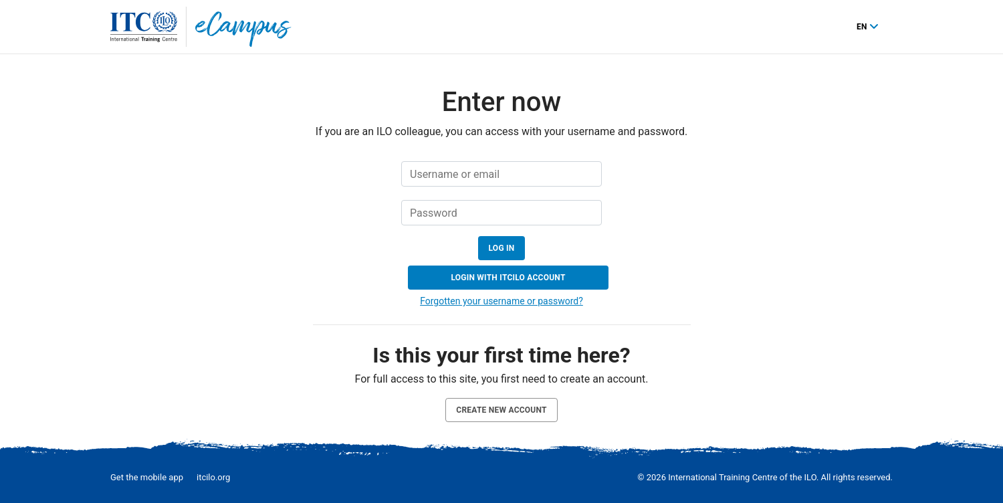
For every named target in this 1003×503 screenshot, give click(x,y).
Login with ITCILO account (508, 277)
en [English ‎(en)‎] (863, 26)
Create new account (501, 410)
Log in (502, 248)
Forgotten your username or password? (501, 301)
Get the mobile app (146, 477)
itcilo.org (213, 477)
